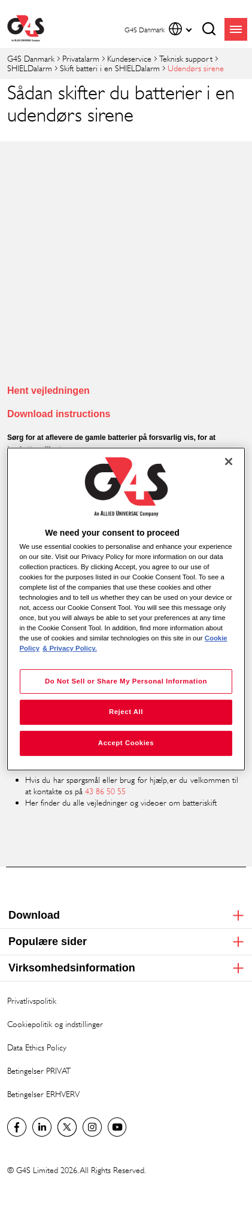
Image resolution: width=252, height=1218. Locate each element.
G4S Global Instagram (92, 1127)
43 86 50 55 (105, 791)
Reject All (126, 712)
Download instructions (58, 414)
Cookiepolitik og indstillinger (55, 1024)
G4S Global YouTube (117, 1127)
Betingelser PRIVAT (39, 1070)
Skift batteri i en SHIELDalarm (110, 68)
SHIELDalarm (29, 68)
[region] (126, 609)
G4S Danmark (30, 58)
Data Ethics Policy (36, 1047)
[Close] (228, 461)
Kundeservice (129, 58)
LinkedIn (41, 1127)
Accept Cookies (126, 742)
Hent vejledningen (48, 390)
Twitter (67, 1127)
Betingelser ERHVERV (43, 1094)
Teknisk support (185, 58)
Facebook (16, 1127)
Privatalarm (80, 58)
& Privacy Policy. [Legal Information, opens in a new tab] (69, 648)
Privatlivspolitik (31, 1000)
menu (235, 29)
